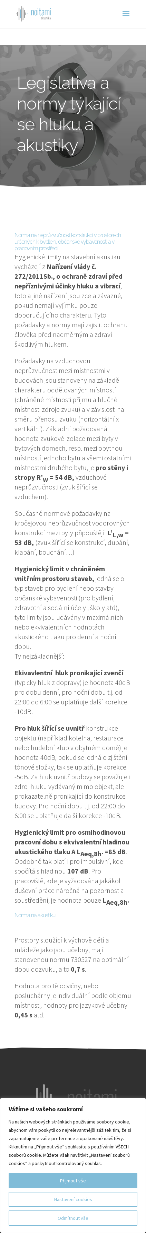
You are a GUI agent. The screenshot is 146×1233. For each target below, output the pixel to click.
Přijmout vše (73, 1181)
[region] (73, 1165)
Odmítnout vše (73, 1218)
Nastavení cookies (73, 1199)
